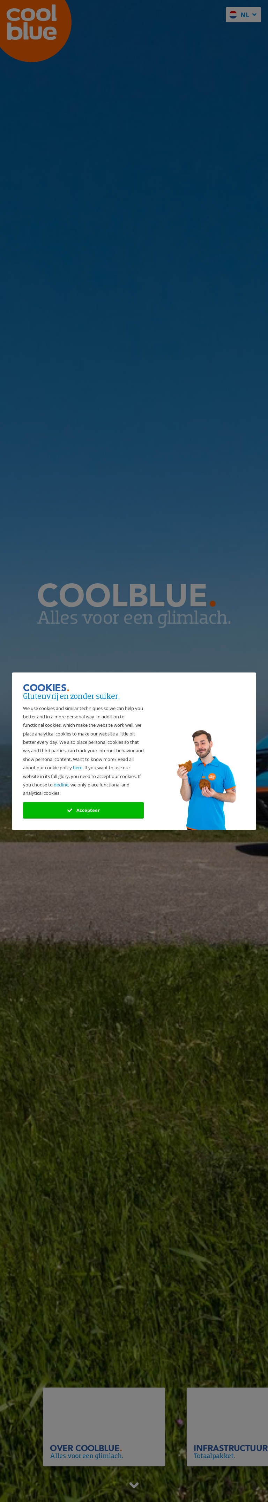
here (77, 768)
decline (61, 785)
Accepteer (83, 810)
